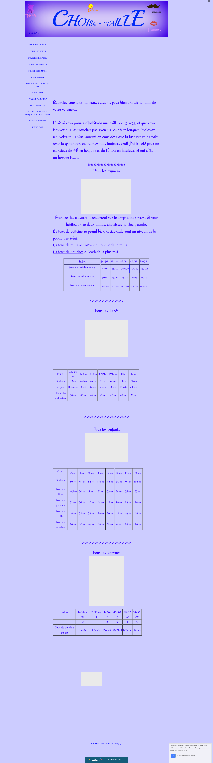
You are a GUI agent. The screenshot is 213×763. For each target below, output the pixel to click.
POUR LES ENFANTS (37, 58)
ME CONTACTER (37, 106)
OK (173, 756)
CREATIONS (37, 93)
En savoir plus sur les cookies (186, 755)
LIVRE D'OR (37, 127)
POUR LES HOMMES (37, 71)
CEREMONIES (37, 78)
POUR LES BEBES (38, 51)
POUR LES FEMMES (38, 64)
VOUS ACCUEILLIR (37, 45)
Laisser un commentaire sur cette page (106, 743)
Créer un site (114, 759)
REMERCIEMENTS (37, 121)
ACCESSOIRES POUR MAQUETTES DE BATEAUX (37, 113)
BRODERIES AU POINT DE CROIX (38, 85)
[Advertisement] (106, 65)
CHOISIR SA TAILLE (38, 99)
